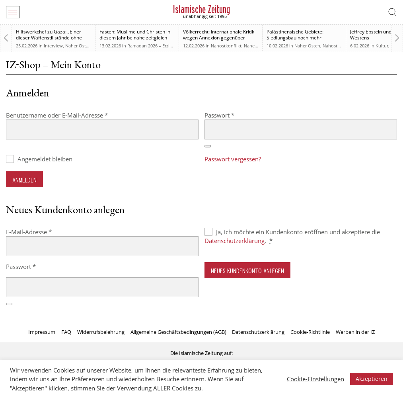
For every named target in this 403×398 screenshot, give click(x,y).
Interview (53, 46)
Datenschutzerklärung (234, 241)
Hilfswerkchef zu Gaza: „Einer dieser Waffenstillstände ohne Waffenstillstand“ (49, 37)
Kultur (382, 46)
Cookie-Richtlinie (310, 331)
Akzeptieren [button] (371, 378)
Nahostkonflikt (226, 46)
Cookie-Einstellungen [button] (315, 379)
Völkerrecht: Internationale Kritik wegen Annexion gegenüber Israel (218, 37)
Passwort (235, 115)
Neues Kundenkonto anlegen (247, 270)
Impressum (41, 331)
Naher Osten (78, 46)
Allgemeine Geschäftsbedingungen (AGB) (178, 331)
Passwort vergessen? (232, 159)
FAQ (66, 331)
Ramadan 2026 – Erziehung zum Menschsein (172, 46)
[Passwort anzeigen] (207, 146)
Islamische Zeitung (201, 9)
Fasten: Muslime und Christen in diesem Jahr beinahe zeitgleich (134, 34)
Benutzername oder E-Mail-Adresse (73, 115)
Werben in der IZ (355, 331)
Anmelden (24, 180)
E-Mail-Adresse (45, 231)
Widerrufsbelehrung (101, 331)
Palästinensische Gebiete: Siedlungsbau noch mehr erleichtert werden (295, 37)
